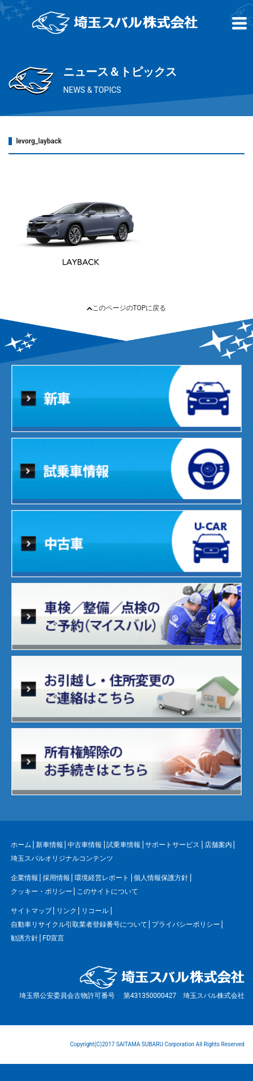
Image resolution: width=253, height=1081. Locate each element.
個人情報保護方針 (161, 878)
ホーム (21, 845)
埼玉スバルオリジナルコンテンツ (62, 858)
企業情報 (24, 878)
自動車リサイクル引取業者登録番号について (79, 924)
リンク (66, 911)
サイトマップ (31, 911)
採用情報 (56, 878)
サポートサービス (172, 845)
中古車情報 (85, 845)
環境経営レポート (101, 878)
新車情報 (49, 845)
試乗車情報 (123, 845)
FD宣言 (54, 938)
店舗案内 (218, 845)
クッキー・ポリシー (41, 891)
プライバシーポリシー (186, 924)
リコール (95, 911)
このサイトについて (107, 891)
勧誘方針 (24, 938)
